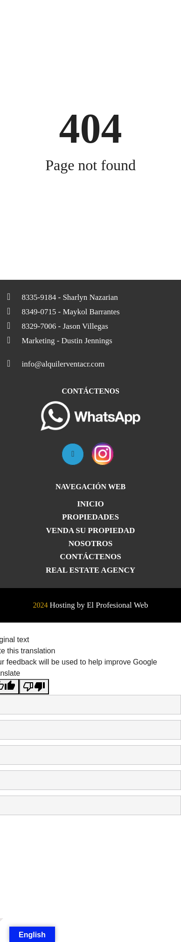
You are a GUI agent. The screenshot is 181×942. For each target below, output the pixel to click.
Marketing (59, 340)
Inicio (90, 503)
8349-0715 (63, 311)
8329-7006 (57, 325)
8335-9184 (62, 296)
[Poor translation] (34, 686)
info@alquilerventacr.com (55, 363)
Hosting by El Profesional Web (99, 605)
